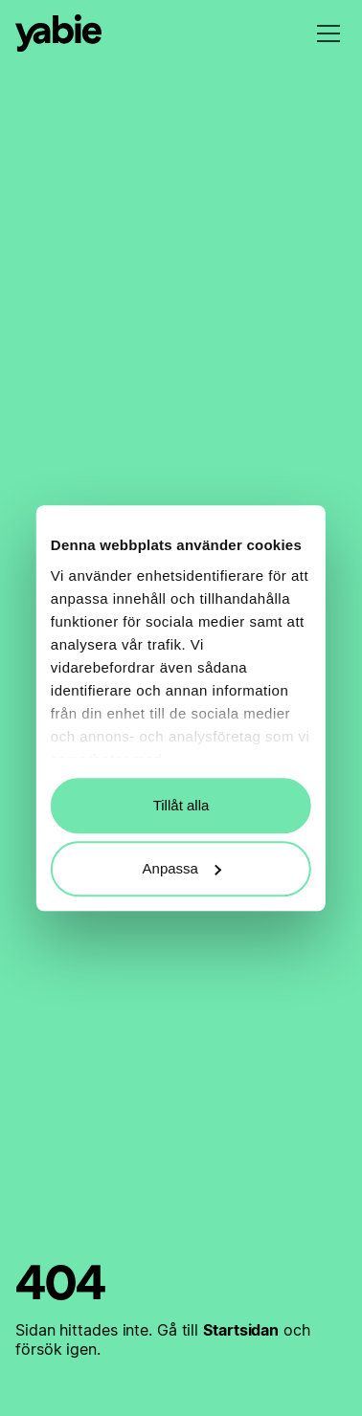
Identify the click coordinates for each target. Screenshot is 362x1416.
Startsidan (241, 1329)
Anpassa (182, 868)
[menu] (328, 33)
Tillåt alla (181, 805)
